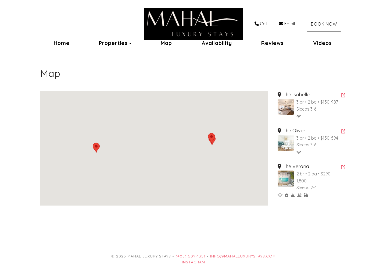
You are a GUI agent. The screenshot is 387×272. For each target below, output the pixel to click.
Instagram (193, 262)
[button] (211, 138)
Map (166, 43)
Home (62, 43)
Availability (217, 43)
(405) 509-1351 (190, 256)
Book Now (324, 24)
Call (261, 23)
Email (287, 23)
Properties (113, 43)
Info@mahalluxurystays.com (243, 256)
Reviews (272, 43)
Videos (322, 43)
